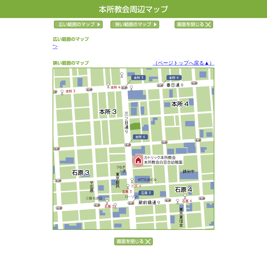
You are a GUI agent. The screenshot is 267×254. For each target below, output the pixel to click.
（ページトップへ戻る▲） (183, 63)
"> (55, 46)
